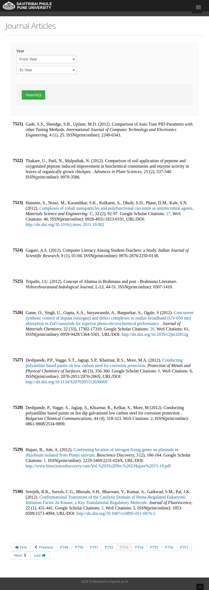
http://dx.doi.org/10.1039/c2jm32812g (155, 334)
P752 (109, 547)
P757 (184, 547)
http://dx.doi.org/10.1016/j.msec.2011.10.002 (65, 224)
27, (168, 213)
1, (45, 460)
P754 (139, 547)
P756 (169, 547)
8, (159, 371)
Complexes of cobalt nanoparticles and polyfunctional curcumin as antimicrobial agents (115, 208)
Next (20, 555)
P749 (64, 547)
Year (20, 50)
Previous (43, 547)
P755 (154, 547)
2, (102, 508)
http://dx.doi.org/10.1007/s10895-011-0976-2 (115, 513)
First (20, 547)
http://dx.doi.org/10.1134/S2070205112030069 (66, 381)
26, (152, 329)
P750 (79, 547)
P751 (94, 547)
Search (33, 95)
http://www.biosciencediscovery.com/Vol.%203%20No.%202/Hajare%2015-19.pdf (98, 466)
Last (40, 555)
